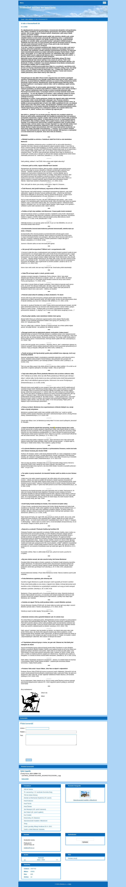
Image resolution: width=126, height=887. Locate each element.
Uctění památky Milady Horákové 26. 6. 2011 (38, 826)
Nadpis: (22, 732)
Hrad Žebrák (28, 806)
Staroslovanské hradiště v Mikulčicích (35, 821)
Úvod (22, 19)
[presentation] (63, 751)
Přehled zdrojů (72, 858)
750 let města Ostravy (31, 795)
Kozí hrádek (27, 815)
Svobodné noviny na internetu (37, 7)
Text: (21, 735)
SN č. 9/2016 (29, 19)
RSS (69, 884)
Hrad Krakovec (28, 801)
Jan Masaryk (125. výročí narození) (35, 809)
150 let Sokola (28, 789)
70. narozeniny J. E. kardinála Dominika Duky (38, 792)
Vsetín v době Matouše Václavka (34, 829)
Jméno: (22, 728)
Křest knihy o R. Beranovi (32, 818)
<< (25, 860)
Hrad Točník (27, 803)
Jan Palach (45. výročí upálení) (33, 812)
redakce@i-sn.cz (29, 848)
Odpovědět (25, 779)
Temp (25, 823)
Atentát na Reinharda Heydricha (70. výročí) (37, 798)
